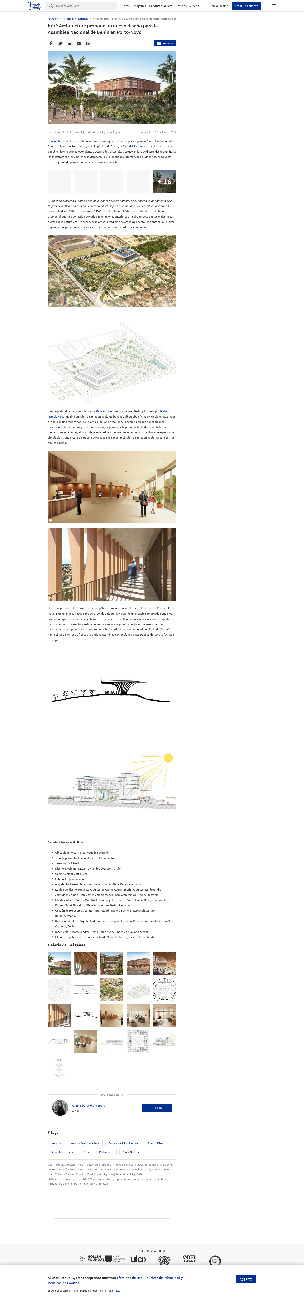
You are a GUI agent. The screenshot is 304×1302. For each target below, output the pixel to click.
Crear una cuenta (246, 6)
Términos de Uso (130, 1277)
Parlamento (141, 146)
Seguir (156, 1108)
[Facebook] (51, 43)
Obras (125, 5)
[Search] (86, 6)
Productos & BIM (160, 5)
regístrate (113, 1290)
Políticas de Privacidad (162, 1277)
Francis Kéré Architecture (123, 1143)
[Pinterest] (88, 43)
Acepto (246, 1279)
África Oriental (131, 1152)
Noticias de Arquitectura (84, 1143)
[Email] (79, 43)
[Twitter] (60, 43)
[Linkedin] (69, 43)
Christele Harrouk (88, 1105)
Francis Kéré (155, 1143)
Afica (87, 1152)
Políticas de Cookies (63, 1283)
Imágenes (139, 5)
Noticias (181, 5)
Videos (194, 5)
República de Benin (62, 1152)
